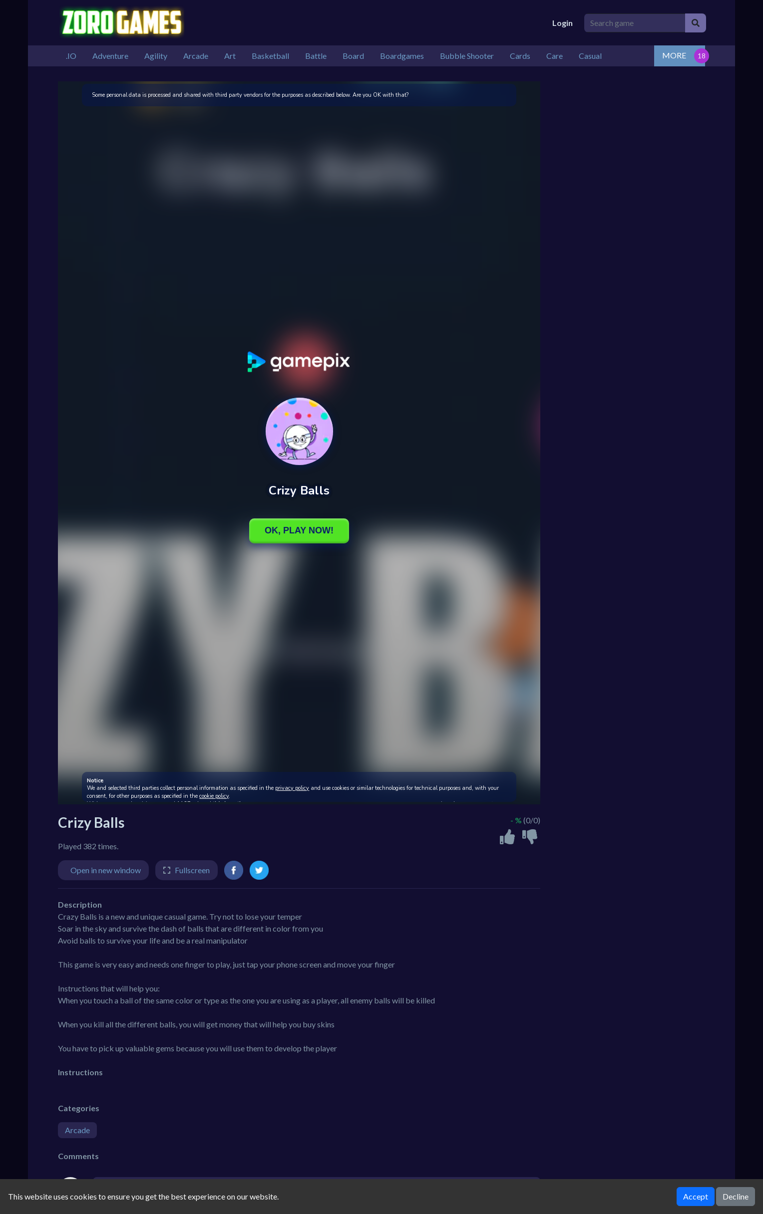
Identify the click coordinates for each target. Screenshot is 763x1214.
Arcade (77, 1130)
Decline (736, 1196)
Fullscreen (192, 870)
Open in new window (105, 870)
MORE (674, 55)
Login (562, 22)
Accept (695, 1196)
